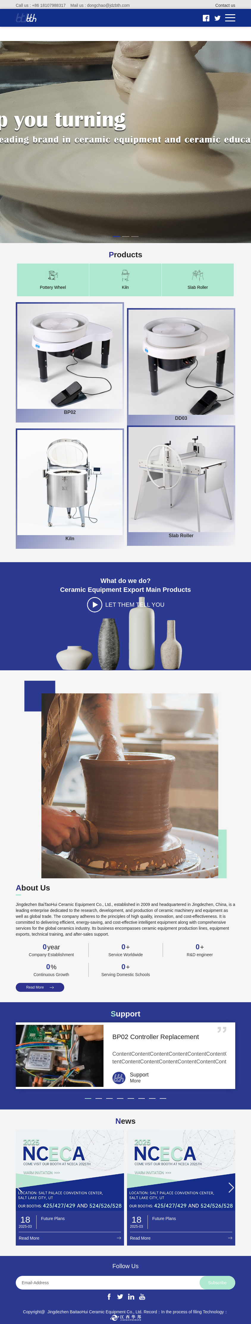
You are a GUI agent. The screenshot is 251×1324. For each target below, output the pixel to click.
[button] (116, 236)
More (135, 1080)
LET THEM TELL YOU (136, 604)
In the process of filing (181, 1311)
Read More (35, 987)
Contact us (225, 5)
